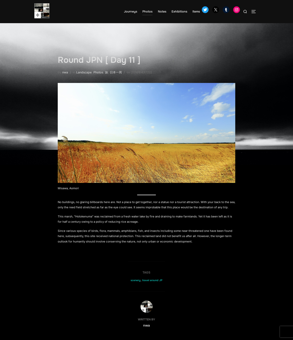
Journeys (130, 11)
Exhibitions (179, 11)
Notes (162, 11)
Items (196, 11)
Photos (147, 11)
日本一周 (116, 72)
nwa (65, 72)
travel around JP (152, 280)
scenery (136, 280)
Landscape (84, 72)
